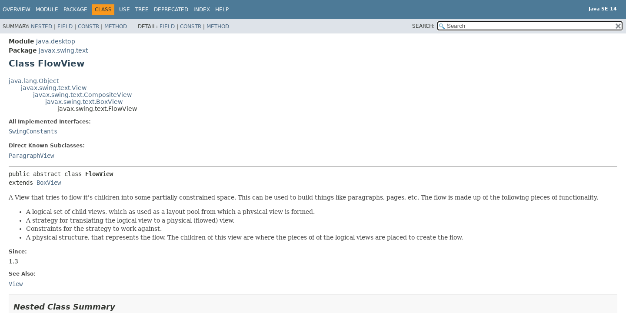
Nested (41, 26)
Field (65, 26)
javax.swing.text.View (54, 87)
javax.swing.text (63, 50)
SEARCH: (423, 26)
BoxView (49, 182)
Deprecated (171, 10)
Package (75, 10)
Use (124, 10)
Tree (142, 10)
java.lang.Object (34, 80)
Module (47, 10)
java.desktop (55, 41)
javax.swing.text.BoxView (84, 101)
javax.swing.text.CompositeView (82, 94)
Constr (88, 26)
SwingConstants (33, 131)
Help (222, 10)
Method (115, 26)
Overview (16, 10)
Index (201, 10)
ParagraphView (31, 155)
